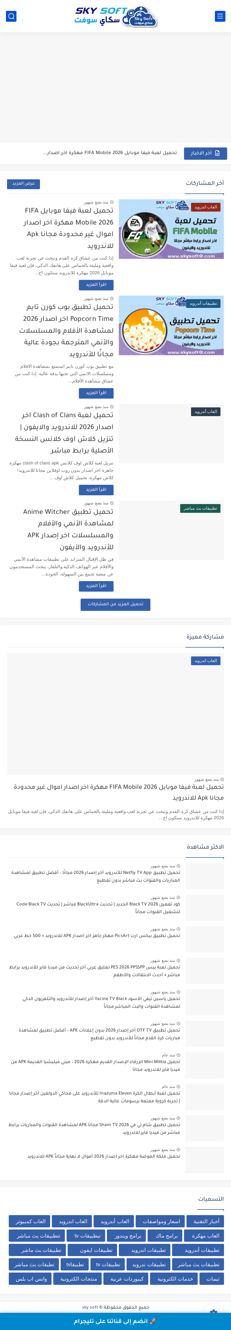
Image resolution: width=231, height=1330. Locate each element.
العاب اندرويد (73, 1221)
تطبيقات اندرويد (148, 1250)
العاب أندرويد (115, 1221)
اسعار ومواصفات (161, 1221)
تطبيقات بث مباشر (198, 1264)
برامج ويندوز (128, 1236)
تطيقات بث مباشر (34, 1264)
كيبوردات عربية (127, 1279)
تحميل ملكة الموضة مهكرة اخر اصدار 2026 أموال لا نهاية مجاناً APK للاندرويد (103, 1157)
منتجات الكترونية (78, 1279)
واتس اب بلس (31, 1279)
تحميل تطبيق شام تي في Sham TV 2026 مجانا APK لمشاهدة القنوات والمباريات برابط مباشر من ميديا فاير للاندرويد (94, 1129)
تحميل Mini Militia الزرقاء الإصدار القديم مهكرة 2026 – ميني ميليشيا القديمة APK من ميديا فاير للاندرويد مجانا (95, 1066)
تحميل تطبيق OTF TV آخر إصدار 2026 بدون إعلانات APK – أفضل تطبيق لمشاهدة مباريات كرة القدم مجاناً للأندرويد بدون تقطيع (99, 1034)
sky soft (90, 1307)
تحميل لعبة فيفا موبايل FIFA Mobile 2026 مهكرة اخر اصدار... (110, 153)
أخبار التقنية (206, 1221)
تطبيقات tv (108, 1264)
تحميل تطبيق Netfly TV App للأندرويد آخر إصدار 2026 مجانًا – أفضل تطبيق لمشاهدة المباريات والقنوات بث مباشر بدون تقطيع (95, 877)
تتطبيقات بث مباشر (38, 1236)
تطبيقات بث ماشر (41, 1250)
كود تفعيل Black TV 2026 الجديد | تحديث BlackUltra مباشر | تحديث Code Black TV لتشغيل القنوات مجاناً (98, 908)
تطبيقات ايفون (96, 1250)
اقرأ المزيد (96, 285)
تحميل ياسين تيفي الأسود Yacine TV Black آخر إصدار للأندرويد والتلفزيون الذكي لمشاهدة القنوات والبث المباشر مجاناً (101, 1003)
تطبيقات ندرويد (148, 1264)
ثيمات (212, 1279)
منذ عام (168, 1055)
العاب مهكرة (205, 1236)
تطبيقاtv (75, 1264)
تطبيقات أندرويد (202, 1250)
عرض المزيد (23, 184)
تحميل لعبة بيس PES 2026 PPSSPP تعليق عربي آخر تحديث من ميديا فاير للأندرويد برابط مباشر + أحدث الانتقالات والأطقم (94, 971)
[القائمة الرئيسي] (220, 16)
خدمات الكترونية (175, 1279)
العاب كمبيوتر (31, 1221)
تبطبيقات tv (88, 1236)
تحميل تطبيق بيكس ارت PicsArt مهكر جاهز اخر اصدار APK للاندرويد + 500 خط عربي (97, 936)
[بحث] (11, 16)
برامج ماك (167, 1236)
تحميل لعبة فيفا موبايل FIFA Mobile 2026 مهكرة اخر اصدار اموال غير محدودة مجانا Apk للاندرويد (119, 793)
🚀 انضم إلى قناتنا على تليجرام (115, 1322)
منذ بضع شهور (96, 202)
